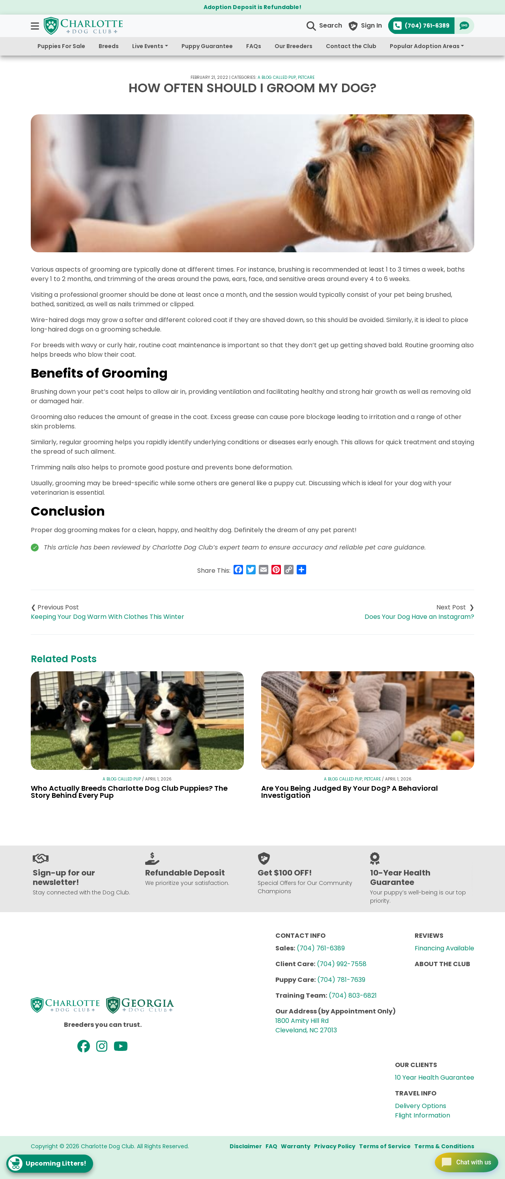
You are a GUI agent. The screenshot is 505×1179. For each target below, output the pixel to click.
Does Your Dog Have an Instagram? (419, 616)
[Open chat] (463, 1161)
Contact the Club (351, 46)
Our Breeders (293, 46)
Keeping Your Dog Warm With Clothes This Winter (107, 616)
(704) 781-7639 (341, 979)
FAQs (253, 46)
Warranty (295, 1146)
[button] (36, 26)
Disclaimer (246, 1146)
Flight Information (422, 1115)
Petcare (306, 77)
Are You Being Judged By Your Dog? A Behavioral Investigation (349, 791)
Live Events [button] (147, 46)
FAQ (271, 1146)
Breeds (109, 46)
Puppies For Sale (61, 46)
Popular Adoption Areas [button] (425, 46)
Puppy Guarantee (207, 46)
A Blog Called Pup (277, 77)
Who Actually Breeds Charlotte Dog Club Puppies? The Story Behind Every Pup (129, 791)
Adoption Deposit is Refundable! (252, 7)
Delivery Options (420, 1105)
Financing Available (444, 948)
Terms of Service (385, 1146)
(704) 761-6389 (321, 948)
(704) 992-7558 (342, 964)
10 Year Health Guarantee (434, 1077)
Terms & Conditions (444, 1146)
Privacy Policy (334, 1146)
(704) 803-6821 (353, 995)
